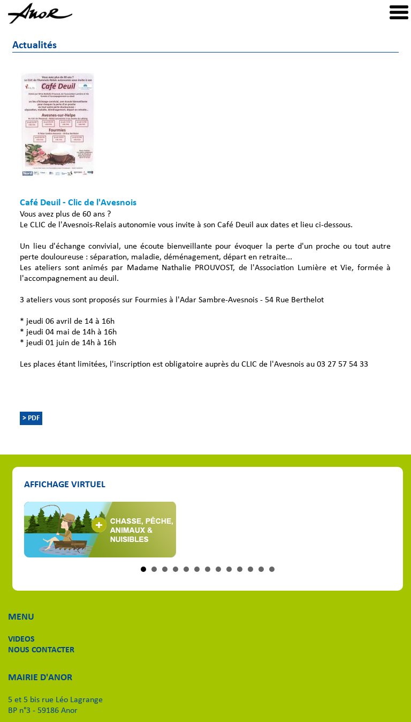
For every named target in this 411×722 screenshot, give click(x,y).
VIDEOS (21, 639)
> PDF (31, 418)
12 (261, 569)
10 (239, 569)
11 (250, 569)
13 (272, 569)
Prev (38, 529)
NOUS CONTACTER (41, 650)
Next (376, 529)
